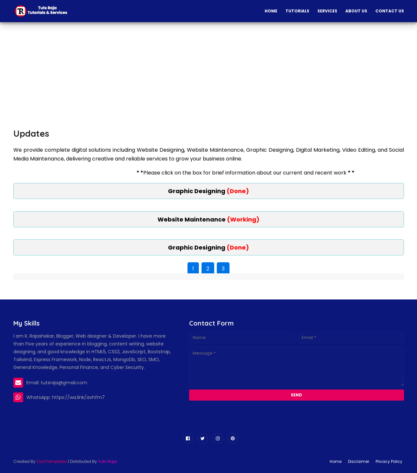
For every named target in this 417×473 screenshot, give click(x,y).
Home (335, 461)
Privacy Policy (389, 461)
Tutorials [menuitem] (297, 11)
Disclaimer (358, 461)
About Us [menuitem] (356, 11)
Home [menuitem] (271, 11)
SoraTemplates (51, 461)
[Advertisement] (138, 74)
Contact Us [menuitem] (389, 11)
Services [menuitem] (327, 11)
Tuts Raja (107, 461)
